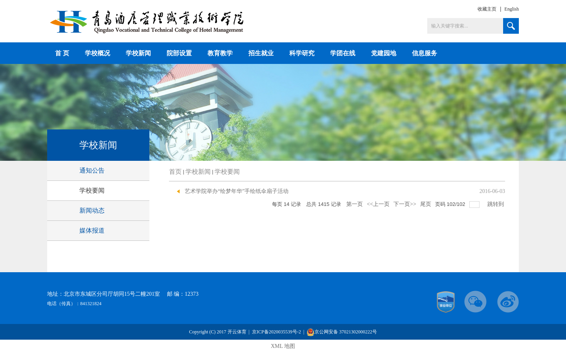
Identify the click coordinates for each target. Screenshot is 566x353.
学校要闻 (227, 171)
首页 (175, 171)
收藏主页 (487, 9)
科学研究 (301, 53)
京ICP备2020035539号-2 (277, 332)
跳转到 (496, 204)
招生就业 (261, 53)
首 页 (62, 53)
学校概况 (97, 53)
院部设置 (179, 53)
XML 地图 (283, 346)
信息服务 (424, 53)
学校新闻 (138, 53)
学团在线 (342, 53)
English (511, 9)
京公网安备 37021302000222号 (342, 332)
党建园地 (383, 53)
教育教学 (220, 53)
